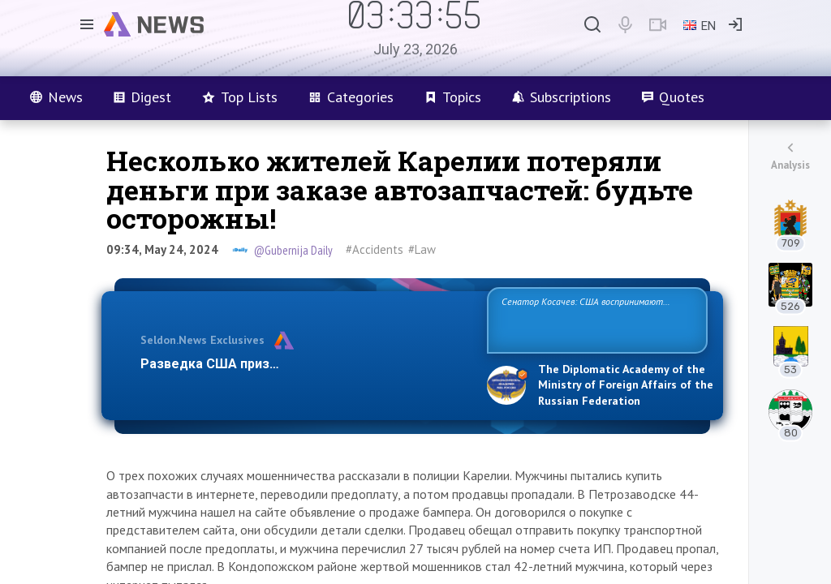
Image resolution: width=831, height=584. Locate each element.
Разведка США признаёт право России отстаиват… (304, 363)
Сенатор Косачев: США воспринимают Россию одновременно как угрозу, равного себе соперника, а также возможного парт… (594, 319)
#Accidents (374, 249)
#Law (422, 249)
